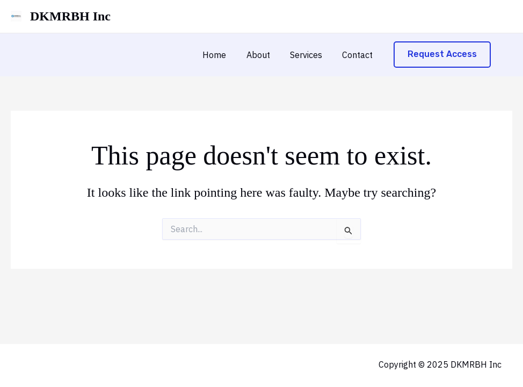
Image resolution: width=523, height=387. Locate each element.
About (265, 54)
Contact (359, 54)
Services (310, 54)
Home (224, 54)
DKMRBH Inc (70, 16)
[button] (442, 54)
